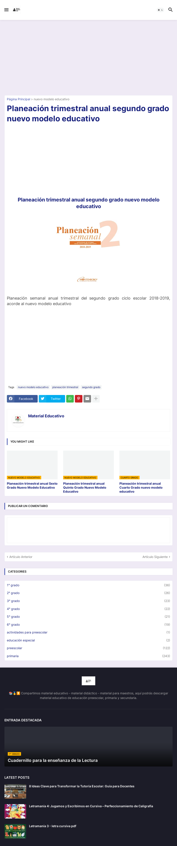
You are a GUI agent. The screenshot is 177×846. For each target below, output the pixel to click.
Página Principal (18, 99)
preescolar (88, 648)
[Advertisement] (88, 58)
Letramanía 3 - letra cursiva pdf (52, 826)
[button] (6, 10)
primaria (88, 656)
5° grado (88, 616)
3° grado (88, 601)
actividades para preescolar (88, 632)
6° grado (88, 624)
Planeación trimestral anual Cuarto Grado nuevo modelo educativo (141, 487)
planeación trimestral (65, 387)
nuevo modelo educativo (51, 99)
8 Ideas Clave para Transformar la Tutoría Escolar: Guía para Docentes (81, 786)
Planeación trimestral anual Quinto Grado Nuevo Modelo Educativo (84, 487)
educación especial (88, 640)
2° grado (88, 593)
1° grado (88, 585)
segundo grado (91, 387)
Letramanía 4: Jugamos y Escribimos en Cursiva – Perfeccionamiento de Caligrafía (91, 806)
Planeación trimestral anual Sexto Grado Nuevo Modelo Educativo (32, 485)
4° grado (88, 609)
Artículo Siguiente (155, 557)
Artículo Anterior (20, 557)
